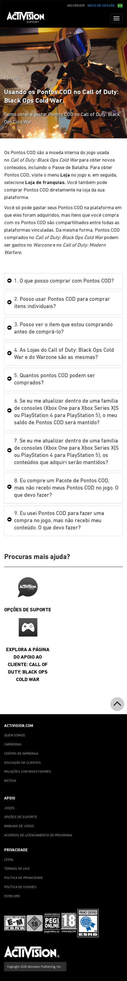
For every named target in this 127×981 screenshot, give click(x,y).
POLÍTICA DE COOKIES (20, 887)
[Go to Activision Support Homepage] (28, 18)
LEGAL (9, 859)
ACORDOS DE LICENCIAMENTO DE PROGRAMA (38, 835)
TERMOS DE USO (17, 869)
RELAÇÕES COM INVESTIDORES (27, 771)
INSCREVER (76, 5)
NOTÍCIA (10, 781)
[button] (120, 5)
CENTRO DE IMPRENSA (21, 753)
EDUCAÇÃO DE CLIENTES (22, 763)
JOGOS (9, 808)
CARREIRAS (13, 744)
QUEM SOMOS (14, 735)
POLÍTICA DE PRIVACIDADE (23, 878)
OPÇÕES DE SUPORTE (20, 817)
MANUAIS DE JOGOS (19, 826)
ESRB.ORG (12, 896)
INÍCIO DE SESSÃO (101, 5)
